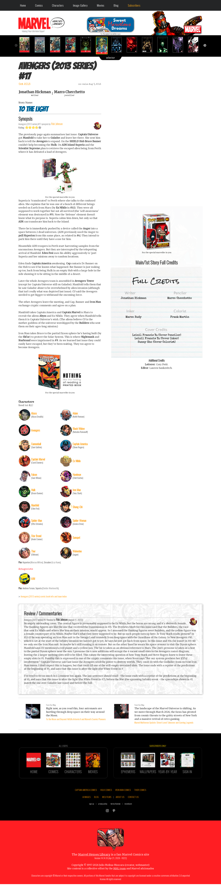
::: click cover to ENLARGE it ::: (156, 207)
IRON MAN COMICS (123, 802)
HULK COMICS (106, 802)
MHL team (119, 880)
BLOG (96, 809)
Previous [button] (16, 45)
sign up (91, 816)
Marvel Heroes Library (94, 866)
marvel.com (128, 816)
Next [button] (204, 45)
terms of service (115, 816)
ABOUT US (120, 809)
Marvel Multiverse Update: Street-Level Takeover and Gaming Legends (163, 722)
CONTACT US (133, 809)
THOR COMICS (140, 802)
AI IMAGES (86, 809)
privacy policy (102, 816)
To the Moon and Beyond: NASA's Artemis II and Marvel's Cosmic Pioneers (76, 719)
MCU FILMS (106, 809)
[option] (26, 44)
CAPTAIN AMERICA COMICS (86, 802)
